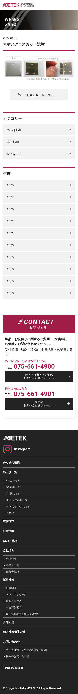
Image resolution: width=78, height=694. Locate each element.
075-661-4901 (34, 394)
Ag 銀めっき (13, 486)
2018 (10, 269)
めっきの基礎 (11, 462)
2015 (10, 281)
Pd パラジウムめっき (18, 506)
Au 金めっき (13, 480)
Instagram (22, 449)
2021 (10, 233)
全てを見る (14, 154)
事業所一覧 (12, 565)
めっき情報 (14, 130)
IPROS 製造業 (13, 667)
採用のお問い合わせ (17, 656)
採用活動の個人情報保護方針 (23, 614)
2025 (10, 185)
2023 (10, 209)
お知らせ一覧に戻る (40, 95)
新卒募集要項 (13, 601)
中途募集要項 (13, 607)
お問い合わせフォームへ (39, 376)
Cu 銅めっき (13, 493)
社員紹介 (11, 588)
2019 (10, 257)
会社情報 (13, 142)
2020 (10, 245)
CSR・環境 (10, 540)
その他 (10, 513)
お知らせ (8, 622)
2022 (10, 221)
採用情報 (8, 579)
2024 (10, 197)
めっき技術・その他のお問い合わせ (26, 649)
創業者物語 (12, 571)
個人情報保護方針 (14, 631)
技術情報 (8, 531)
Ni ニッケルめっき (16, 499)
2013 (10, 293)
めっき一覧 (10, 472)
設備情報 (8, 521)
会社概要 (11, 558)
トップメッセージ (16, 594)
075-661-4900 (34, 366)
